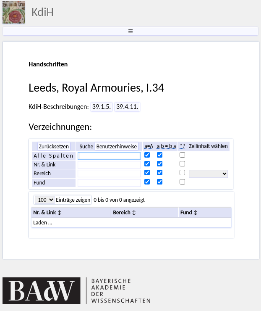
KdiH (42, 12)
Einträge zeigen (72, 199)
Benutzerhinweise (117, 146)
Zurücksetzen (54, 146)
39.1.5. (101, 107)
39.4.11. (127, 107)
